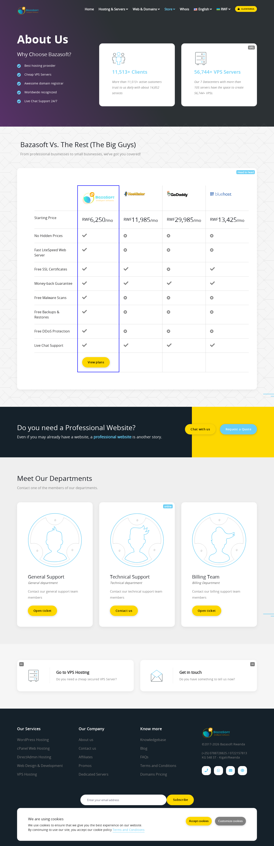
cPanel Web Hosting (33, 748)
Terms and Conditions (158, 765)
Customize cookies (230, 821)
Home (89, 9)
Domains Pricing (153, 773)
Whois (184, 9)
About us (86, 739)
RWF (223, 9)
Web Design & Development (40, 765)
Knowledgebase (153, 739)
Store (169, 9)
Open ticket (42, 611)
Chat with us (200, 429)
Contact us (124, 611)
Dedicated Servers (93, 773)
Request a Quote (238, 429)
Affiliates (86, 756)
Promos (85, 765)
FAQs (144, 756)
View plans (96, 362)
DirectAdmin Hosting (34, 756)
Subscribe (180, 800)
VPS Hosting (27, 773)
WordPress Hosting (33, 739)
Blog (143, 748)
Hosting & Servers (113, 9)
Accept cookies (199, 821)
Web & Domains (146, 9)
